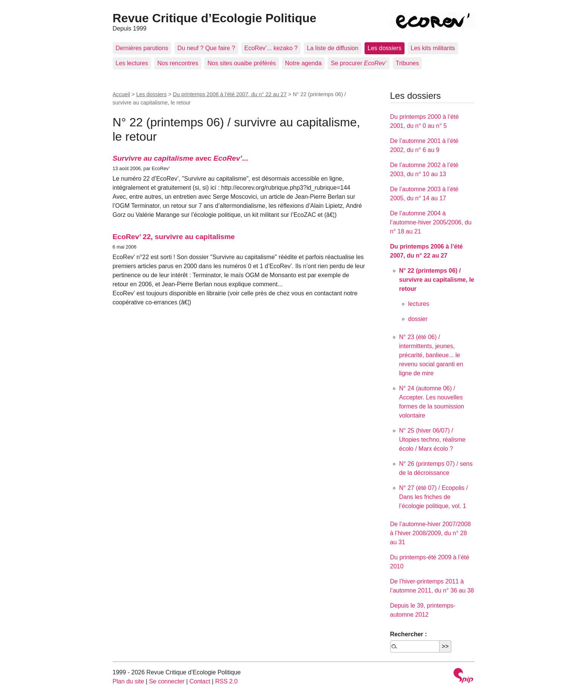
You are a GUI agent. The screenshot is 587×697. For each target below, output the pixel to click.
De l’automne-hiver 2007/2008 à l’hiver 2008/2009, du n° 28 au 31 (430, 533)
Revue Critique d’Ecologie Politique (215, 18)
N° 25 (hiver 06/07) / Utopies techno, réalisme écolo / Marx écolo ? (432, 439)
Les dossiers (385, 48)
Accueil (121, 94)
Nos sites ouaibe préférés (241, 63)
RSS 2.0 (226, 681)
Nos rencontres (177, 63)
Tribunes (407, 63)
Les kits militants (433, 48)
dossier (418, 319)
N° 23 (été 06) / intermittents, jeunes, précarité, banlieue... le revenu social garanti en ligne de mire (431, 355)
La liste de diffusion (333, 48)
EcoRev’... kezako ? (270, 48)
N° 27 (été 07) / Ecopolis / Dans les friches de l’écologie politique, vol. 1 (433, 497)
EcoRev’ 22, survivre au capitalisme (174, 237)
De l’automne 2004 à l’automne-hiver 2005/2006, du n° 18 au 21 (431, 222)
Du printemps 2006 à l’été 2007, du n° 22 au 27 (230, 94)
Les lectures (132, 63)
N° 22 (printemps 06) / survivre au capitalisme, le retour (436, 279)
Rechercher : (408, 634)
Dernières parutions (142, 48)
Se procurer (358, 63)
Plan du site (128, 681)
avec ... (180, 158)
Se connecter (166, 681)
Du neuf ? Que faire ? (206, 48)
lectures (418, 304)
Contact (199, 681)
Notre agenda (303, 63)
